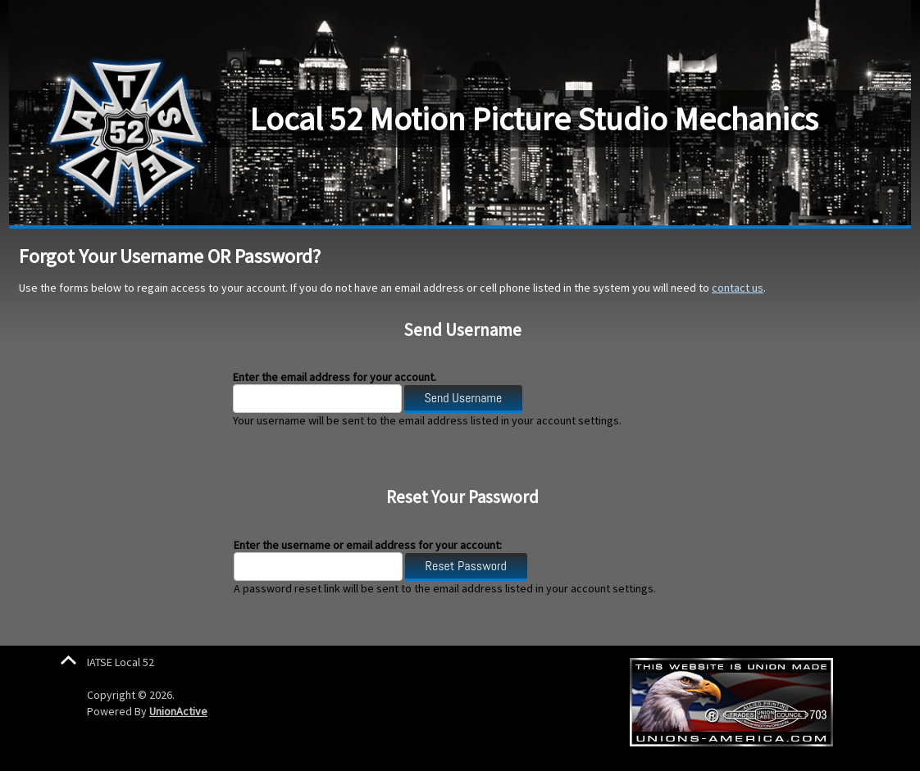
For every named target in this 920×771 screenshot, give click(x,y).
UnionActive (178, 711)
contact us (737, 287)
